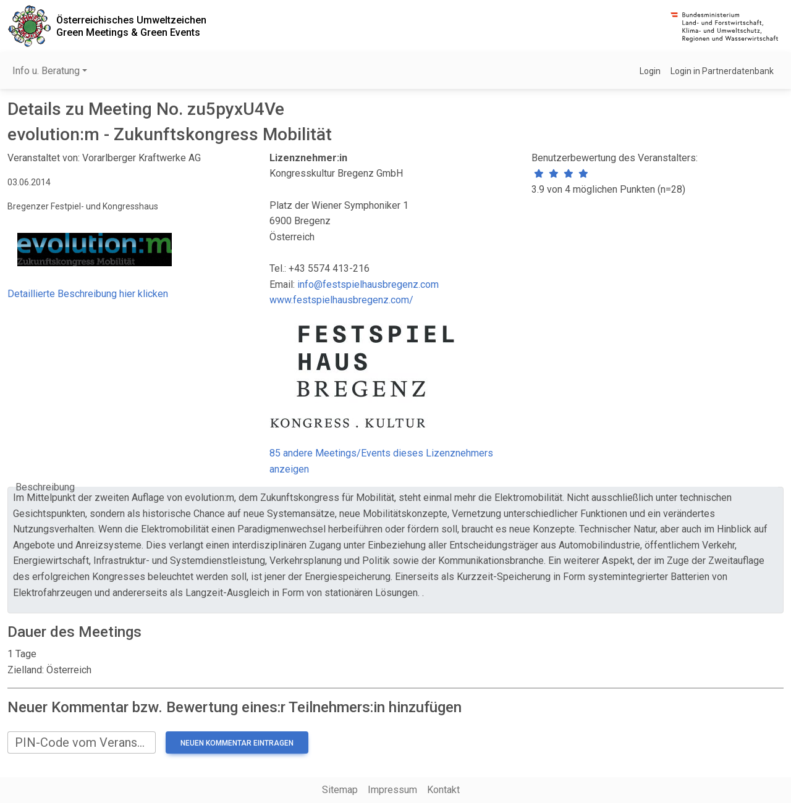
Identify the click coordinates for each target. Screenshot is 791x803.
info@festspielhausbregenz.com (368, 284)
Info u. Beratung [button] (46, 71)
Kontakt (443, 790)
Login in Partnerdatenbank (722, 71)
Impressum (392, 790)
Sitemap (340, 790)
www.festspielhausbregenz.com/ (341, 300)
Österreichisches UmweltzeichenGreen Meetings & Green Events (131, 26)
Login (650, 71)
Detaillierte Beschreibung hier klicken (87, 294)
